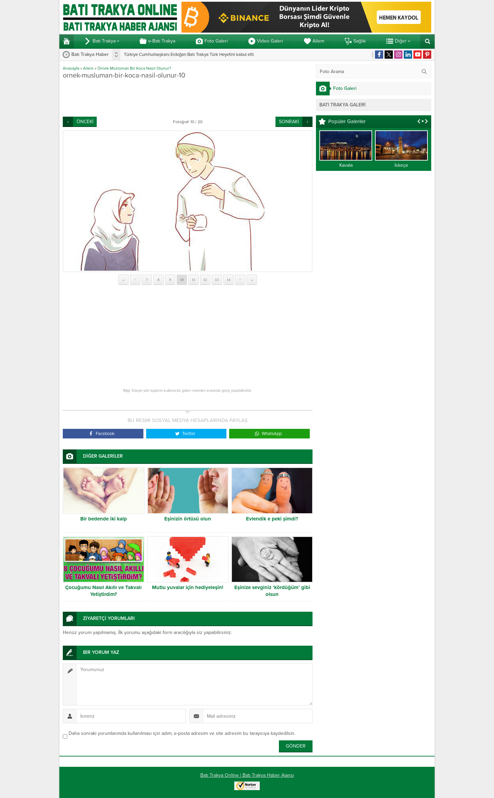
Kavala (346, 165)
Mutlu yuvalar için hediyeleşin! (187, 587)
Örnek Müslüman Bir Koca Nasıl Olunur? (134, 68)
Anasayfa (71, 68)
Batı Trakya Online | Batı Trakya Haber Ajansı (247, 775)
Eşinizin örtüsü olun (187, 519)
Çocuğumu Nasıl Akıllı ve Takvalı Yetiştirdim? (103, 590)
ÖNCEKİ (85, 122)
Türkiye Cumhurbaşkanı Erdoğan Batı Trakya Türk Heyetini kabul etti (189, 54)
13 (217, 280)
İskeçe (401, 165)
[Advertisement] (188, 97)
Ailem (88, 68)
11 (193, 280)
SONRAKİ (289, 122)
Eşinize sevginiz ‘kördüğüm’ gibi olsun (272, 590)
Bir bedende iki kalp (103, 519)
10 (182, 280)
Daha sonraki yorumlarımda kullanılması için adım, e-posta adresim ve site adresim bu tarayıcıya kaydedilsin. (182, 733)
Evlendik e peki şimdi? (272, 519)
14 (229, 280)
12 (205, 280)
